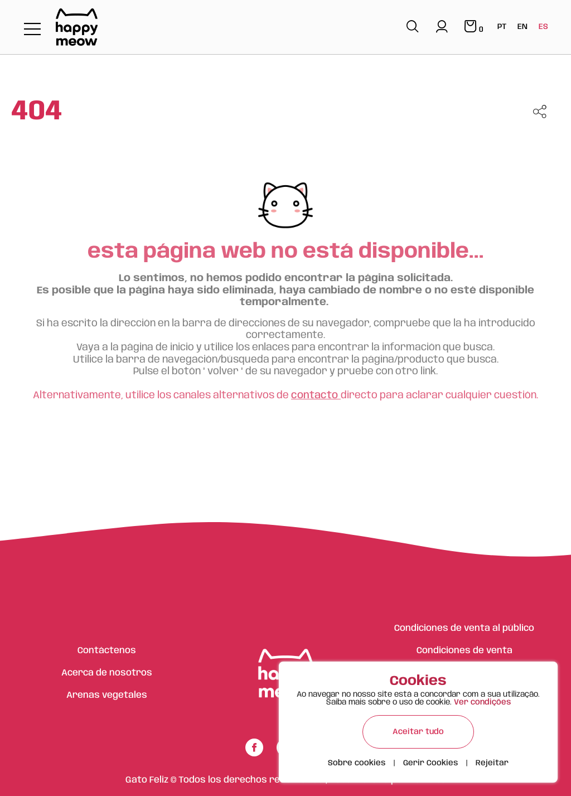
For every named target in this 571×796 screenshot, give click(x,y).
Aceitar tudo (418, 732)
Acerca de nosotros (106, 673)
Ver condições (482, 702)
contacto (316, 395)
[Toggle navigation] (32, 29)
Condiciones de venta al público (464, 628)
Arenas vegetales (106, 695)
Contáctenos (107, 650)
